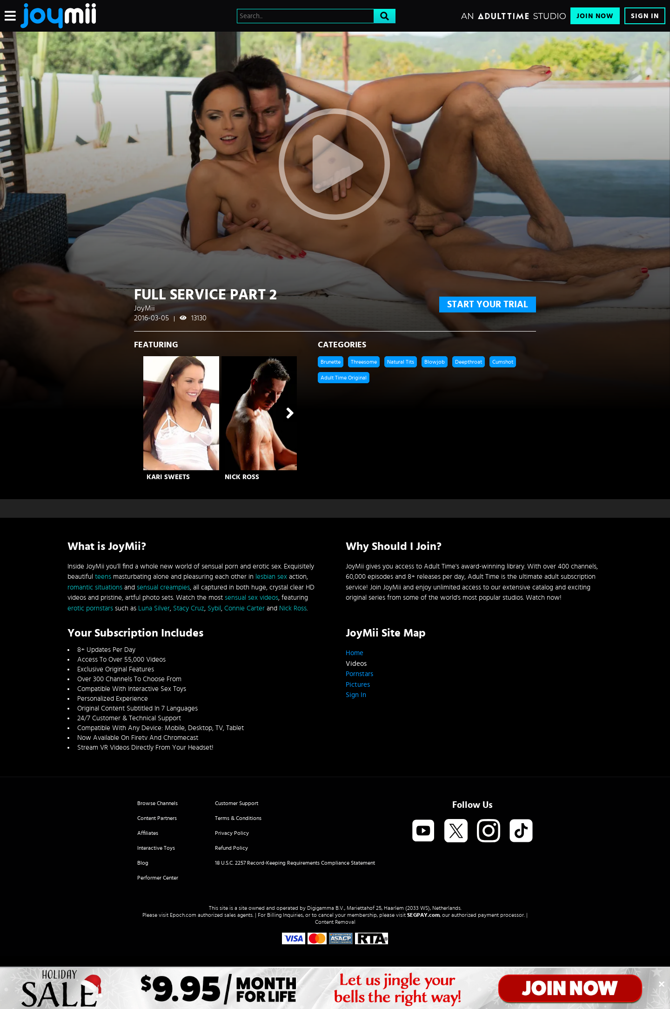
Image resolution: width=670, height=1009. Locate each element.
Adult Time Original (344, 377)
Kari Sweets (168, 477)
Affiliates (147, 833)
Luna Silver (154, 608)
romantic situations (94, 587)
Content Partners (157, 818)
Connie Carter (244, 608)
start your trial (487, 304)
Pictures (358, 684)
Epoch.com (183, 915)
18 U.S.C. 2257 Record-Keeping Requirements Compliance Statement (295, 863)
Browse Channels (157, 803)
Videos (356, 663)
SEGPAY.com (423, 915)
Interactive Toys (156, 848)
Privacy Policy (232, 833)
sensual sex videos (251, 597)
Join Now (595, 16)
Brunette (331, 362)
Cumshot (502, 362)
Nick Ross (242, 477)
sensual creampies (163, 587)
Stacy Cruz (188, 608)
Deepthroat (468, 362)
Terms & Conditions (238, 818)
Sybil (214, 608)
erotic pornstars (90, 608)
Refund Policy (231, 848)
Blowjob (434, 362)
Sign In (645, 16)
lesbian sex (271, 576)
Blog (142, 863)
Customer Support (236, 803)
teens (103, 576)
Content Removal (335, 922)
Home (354, 653)
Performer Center (157, 877)
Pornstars (359, 673)
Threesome (364, 362)
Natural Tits (400, 362)
